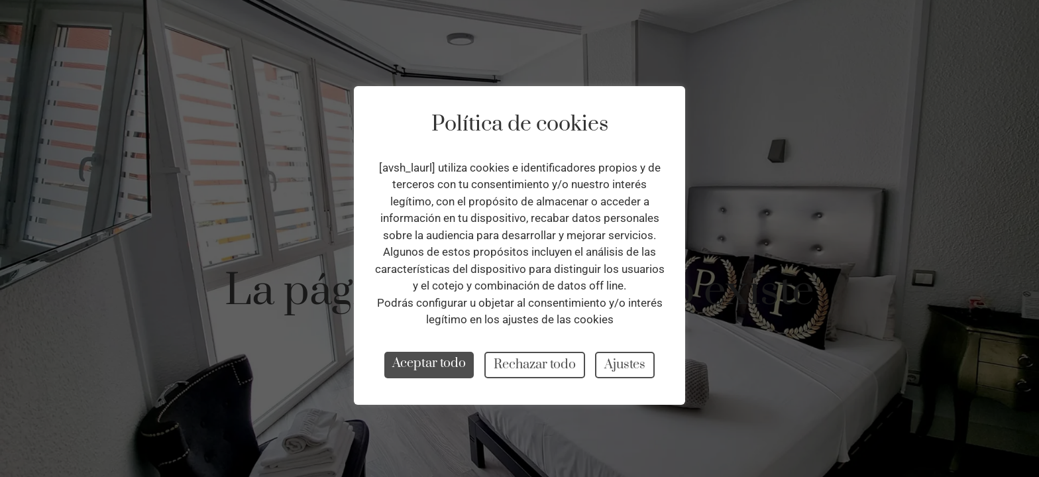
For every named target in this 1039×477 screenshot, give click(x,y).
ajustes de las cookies (558, 319)
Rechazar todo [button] (535, 364)
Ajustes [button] (624, 364)
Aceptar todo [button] (429, 363)
